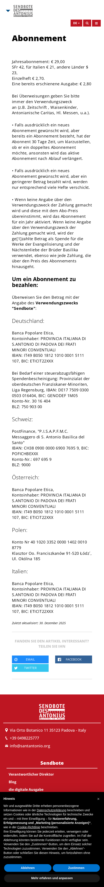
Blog (12, 782)
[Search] (87, 23)
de (75, 23)
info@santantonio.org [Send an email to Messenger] (30, 745)
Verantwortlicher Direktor (31, 774)
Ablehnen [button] (28, 868)
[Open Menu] (96, 23)
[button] (98, 798)
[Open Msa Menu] (7, 10)
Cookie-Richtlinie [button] (28, 827)
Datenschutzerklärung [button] (51, 810)
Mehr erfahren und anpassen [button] (52, 878)
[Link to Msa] (23, 10)
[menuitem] (52, 779)
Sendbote (52, 763)
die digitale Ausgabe (26, 789)
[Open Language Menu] (76, 23)
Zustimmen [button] (76, 868)
